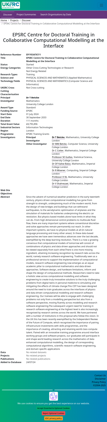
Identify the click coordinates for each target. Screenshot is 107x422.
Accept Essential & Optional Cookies (53, 408)
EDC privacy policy (53, 418)
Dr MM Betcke (59, 143)
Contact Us (100, 375)
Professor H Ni (59, 176)
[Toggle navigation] (101, 5)
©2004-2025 (99, 385)
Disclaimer (100, 378)
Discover (7, 14)
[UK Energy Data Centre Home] (11, 5)
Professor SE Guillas (62, 157)
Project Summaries (26, 14)
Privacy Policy (99, 382)
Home (4, 20)
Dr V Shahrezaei (60, 183)
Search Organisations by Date (55, 14)
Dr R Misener (58, 170)
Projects (14, 20)
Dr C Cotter (58, 150)
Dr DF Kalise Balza (61, 163)
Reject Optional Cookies (53, 413)
